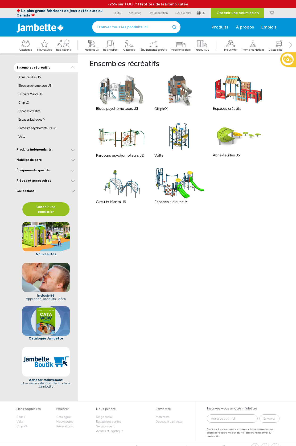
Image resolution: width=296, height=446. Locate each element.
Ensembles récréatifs (33, 67)
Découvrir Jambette (169, 421)
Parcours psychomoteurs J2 (37, 128)
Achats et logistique (109, 431)
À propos (245, 27)
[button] (291, 50)
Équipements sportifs (33, 170)
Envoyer (269, 419)
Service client (105, 426)
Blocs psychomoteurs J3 (34, 85)
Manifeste (162, 417)
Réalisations (64, 426)
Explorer (62, 409)
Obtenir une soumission (238, 13)
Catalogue (63, 417)
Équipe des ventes (108, 421)
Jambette (163, 409)
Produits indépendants (34, 149)
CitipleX (23, 102)
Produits (220, 27)
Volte (21, 136)
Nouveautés (64, 421)
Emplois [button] (269, 27)
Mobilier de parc (29, 160)
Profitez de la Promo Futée (164, 4)
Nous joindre (105, 409)
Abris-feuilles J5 (29, 77)
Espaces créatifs (29, 111)
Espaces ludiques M (31, 119)
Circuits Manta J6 (30, 94)
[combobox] (136, 27)
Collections (25, 191)
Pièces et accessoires (33, 180)
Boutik (20, 417)
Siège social (104, 417)
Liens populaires (28, 409)
